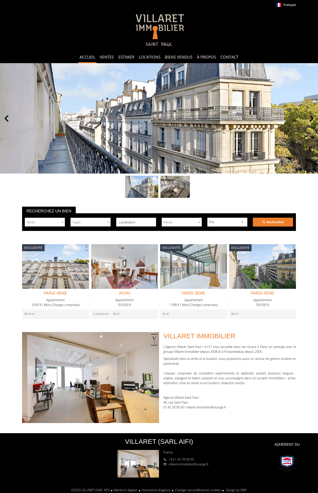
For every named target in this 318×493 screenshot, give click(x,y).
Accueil (159, 29)
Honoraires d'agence (156, 490)
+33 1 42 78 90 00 (181, 459)
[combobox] (45, 222)
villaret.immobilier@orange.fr (189, 464)
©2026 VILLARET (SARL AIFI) (90, 490)
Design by (236, 490)
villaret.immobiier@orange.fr (206, 407)
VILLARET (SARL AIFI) (159, 441)
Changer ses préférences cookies (198, 490)
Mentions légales (125, 490)
